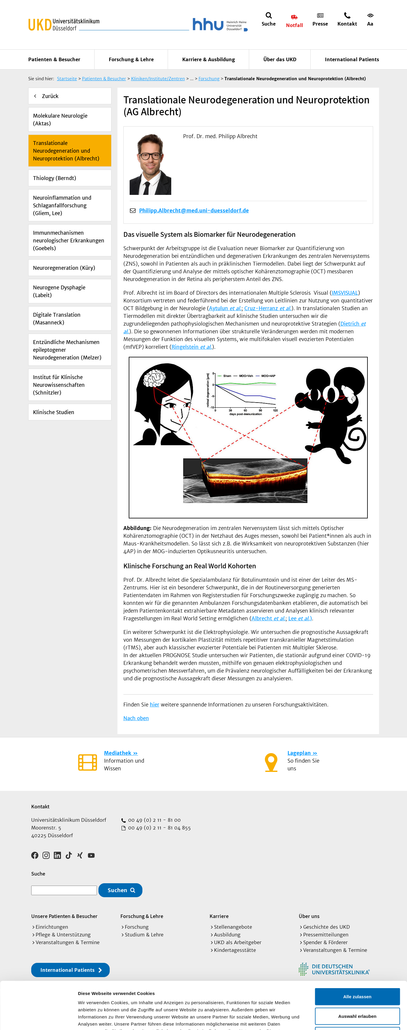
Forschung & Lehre (131, 59)
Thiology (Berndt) (54, 178)
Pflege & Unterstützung (63, 935)
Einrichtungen (52, 927)
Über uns (309, 916)
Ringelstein (192, 347)
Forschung (137, 927)
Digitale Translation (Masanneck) (57, 319)
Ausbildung (227, 935)
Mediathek (117, 753)
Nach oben (136, 718)
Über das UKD (279, 59)
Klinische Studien (53, 412)
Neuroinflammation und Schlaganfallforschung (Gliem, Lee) (62, 206)
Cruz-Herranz (267, 308)
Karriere (219, 916)
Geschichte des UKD (326, 927)
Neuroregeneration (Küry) (64, 268)
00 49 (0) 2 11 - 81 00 (154, 820)
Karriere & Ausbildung (208, 59)
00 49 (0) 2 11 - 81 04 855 (159, 828)
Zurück (50, 96)
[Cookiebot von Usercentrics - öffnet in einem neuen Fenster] (38, 1018)
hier (154, 704)
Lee (299, 618)
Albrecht (268, 618)
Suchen (117, 890)
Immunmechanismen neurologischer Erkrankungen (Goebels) (68, 241)
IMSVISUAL (345, 293)
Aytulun (225, 308)
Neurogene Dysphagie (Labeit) (59, 291)
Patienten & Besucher (54, 59)
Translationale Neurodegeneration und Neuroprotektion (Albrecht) (66, 151)
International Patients (352, 59)
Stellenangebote (233, 927)
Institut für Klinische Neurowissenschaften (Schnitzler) (59, 385)
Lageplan (299, 753)
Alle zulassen (357, 952)
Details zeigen (316, 1018)
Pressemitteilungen (325, 935)
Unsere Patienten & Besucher (64, 916)
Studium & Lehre (144, 935)
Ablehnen (357, 990)
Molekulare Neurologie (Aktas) (60, 120)
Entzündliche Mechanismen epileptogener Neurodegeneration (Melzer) (67, 350)
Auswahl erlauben (357, 971)
